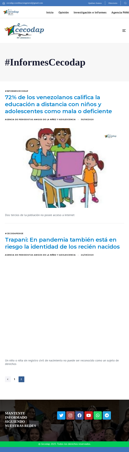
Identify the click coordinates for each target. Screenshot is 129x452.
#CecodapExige (14, 234)
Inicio (49, 12)
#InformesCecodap (16, 91)
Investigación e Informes (90, 12)
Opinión (63, 12)
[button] (125, 3)
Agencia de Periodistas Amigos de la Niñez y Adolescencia (40, 119)
